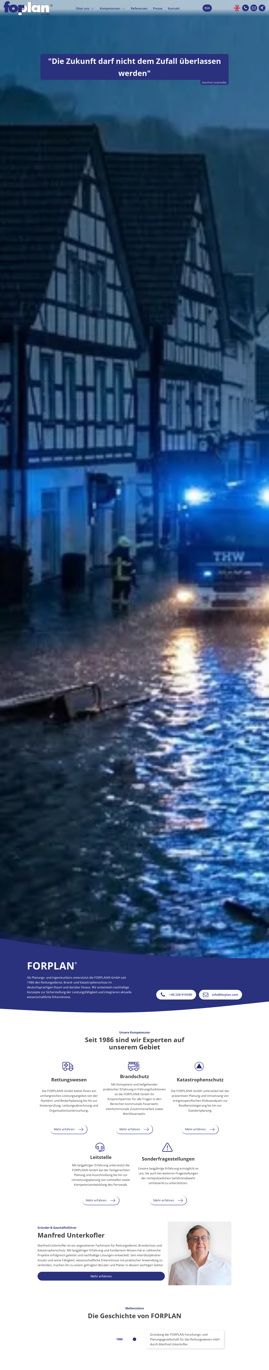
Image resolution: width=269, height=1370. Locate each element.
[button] (245, 7)
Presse (158, 8)
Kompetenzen (112, 8)
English (237, 8)
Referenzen (139, 8)
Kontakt (174, 8)
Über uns (85, 8)
